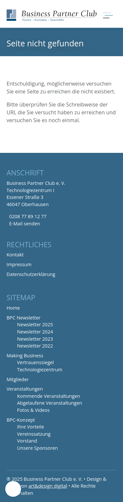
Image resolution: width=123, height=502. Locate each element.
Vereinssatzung (34, 434)
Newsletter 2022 (35, 346)
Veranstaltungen (25, 389)
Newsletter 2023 (35, 339)
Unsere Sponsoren (37, 448)
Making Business (25, 355)
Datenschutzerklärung (31, 274)
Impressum (19, 264)
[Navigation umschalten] (107, 15)
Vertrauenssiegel (35, 362)
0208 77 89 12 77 (28, 216)
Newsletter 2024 (35, 332)
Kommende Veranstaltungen (48, 396)
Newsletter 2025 (35, 324)
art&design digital (48, 486)
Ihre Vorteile (30, 427)
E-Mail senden (24, 223)
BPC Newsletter (24, 318)
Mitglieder (18, 379)
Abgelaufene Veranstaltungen (49, 403)
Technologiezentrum (39, 369)
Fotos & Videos (33, 410)
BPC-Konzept (21, 420)
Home (13, 308)
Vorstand (27, 441)
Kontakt (15, 254)
